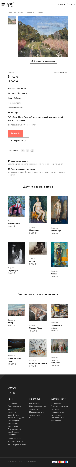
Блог (31, 418)
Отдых (32, 261)
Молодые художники (15, 13)
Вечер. (11, 322)
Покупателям (34, 403)
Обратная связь (14, 406)
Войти (60, 4)
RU (72, 4)
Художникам (56, 403)
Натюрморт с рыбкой (56, 326)
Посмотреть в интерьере (43, 61)
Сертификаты (13, 415)
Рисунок (11, 268)
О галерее (12, 403)
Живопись (30, 13)
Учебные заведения (16, 418)
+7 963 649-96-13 (17, 441)
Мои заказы (13, 423)
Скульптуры (13, 270)
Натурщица (56, 230)
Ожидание (34, 230)
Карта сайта (13, 426)
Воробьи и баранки (38, 363)
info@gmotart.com (17, 444)
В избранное (18, 140)
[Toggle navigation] (3, 4)
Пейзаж (11, 72)
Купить (15, 133)
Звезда (54, 273)
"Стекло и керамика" (55, 361)
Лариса (17, 112)
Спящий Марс (35, 328)
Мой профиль (13, 420)
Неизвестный (14, 223)
